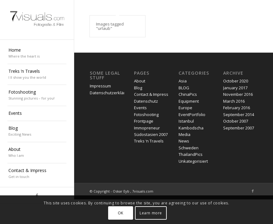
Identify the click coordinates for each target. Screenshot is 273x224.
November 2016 (238, 94)
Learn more (151, 213)
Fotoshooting (146, 114)
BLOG (184, 88)
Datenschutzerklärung (111, 93)
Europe (185, 107)
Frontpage (143, 121)
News (184, 141)
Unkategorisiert (193, 161)
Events (140, 107)
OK (120, 213)
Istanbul (186, 121)
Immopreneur (147, 128)
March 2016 (234, 101)
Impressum (100, 86)
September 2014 (238, 114)
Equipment (189, 101)
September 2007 (238, 128)
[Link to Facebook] (252, 191)
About (139, 81)
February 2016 (236, 107)
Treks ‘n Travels (149, 141)
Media (184, 134)
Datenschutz (146, 101)
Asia (183, 81)
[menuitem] (36, 53)
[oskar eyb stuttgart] (36, 19)
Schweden (189, 148)
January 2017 (235, 88)
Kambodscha (191, 128)
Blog (138, 88)
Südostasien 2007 (151, 134)
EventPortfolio (192, 114)
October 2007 (235, 121)
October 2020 (235, 81)
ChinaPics (188, 94)
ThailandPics (191, 154)
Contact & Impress (151, 94)
